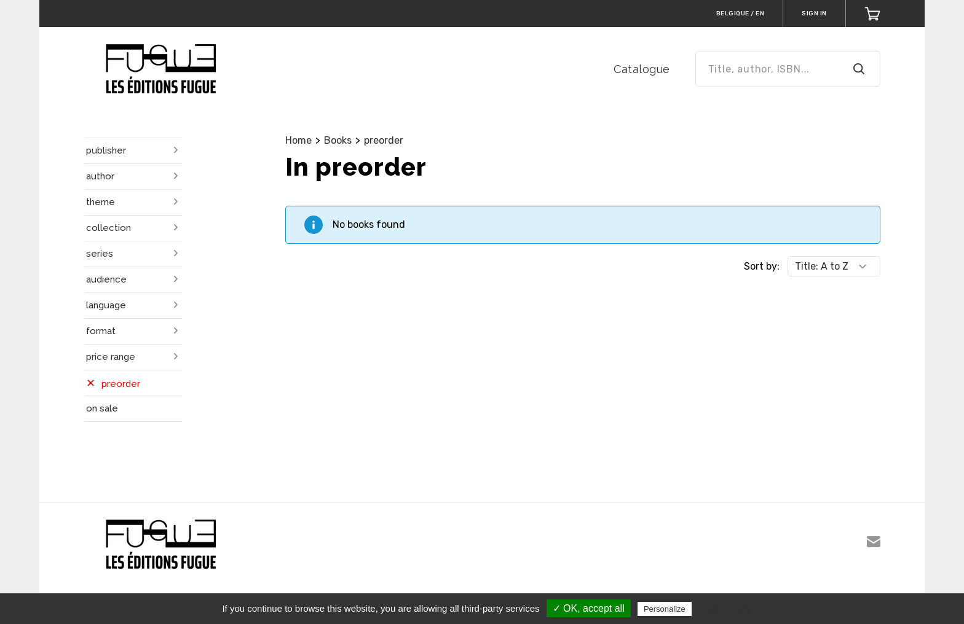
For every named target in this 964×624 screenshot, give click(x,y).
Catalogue (642, 69)
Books (338, 140)
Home (298, 140)
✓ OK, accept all (589, 608)
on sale (102, 408)
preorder (383, 140)
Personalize (664, 609)
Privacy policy (724, 609)
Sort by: (762, 266)
